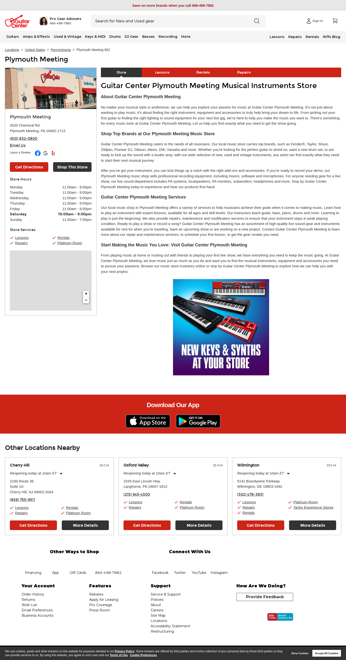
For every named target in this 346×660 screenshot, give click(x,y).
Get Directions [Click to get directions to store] (29, 167)
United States (35, 50)
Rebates (96, 594)
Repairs (295, 37)
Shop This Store (72, 167)
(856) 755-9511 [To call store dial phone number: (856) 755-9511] (22, 500)
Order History (33, 594)
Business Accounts (37, 615)
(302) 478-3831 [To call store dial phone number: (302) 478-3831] (250, 494)
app (55, 561)
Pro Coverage (100, 605)
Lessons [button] (22, 238)
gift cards (77, 561)
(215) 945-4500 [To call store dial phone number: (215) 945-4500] (137, 494)
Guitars (12, 36)
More (185, 36)
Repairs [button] (21, 243)
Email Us (18, 145)
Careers (157, 610)
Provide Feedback (265, 597)
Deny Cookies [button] (300, 653)
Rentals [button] (63, 238)
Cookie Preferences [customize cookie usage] (143, 655)
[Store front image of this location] (50, 88)
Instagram (219, 561)
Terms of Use (119, 655)
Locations (12, 50)
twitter (180, 561)
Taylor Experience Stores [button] (313, 507)
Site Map (158, 615)
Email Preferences (37, 610)
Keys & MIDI (95, 36)
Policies (157, 599)
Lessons (277, 37)
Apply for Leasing (103, 599)
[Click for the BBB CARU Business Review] (280, 617)
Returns (28, 599)
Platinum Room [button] (69, 243)
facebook (160, 561)
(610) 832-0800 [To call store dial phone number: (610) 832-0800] (23, 138)
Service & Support (166, 594)
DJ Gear (131, 36)
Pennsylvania (61, 50)
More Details (85, 525)
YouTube (199, 561)
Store (121, 72)
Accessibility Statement (170, 626)
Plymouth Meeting (36, 59)
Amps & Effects (36, 36)
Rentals (312, 37)
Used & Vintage (67, 36)
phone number (108, 561)
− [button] (86, 300)
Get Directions (33, 525)
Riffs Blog (331, 37)
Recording (168, 36)
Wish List (29, 605)
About (156, 605)
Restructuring (162, 631)
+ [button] (86, 294)
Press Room (99, 610)
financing (33, 561)
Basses (148, 36)
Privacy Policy (124, 651)
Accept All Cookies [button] (326, 653)
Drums (115, 36)
